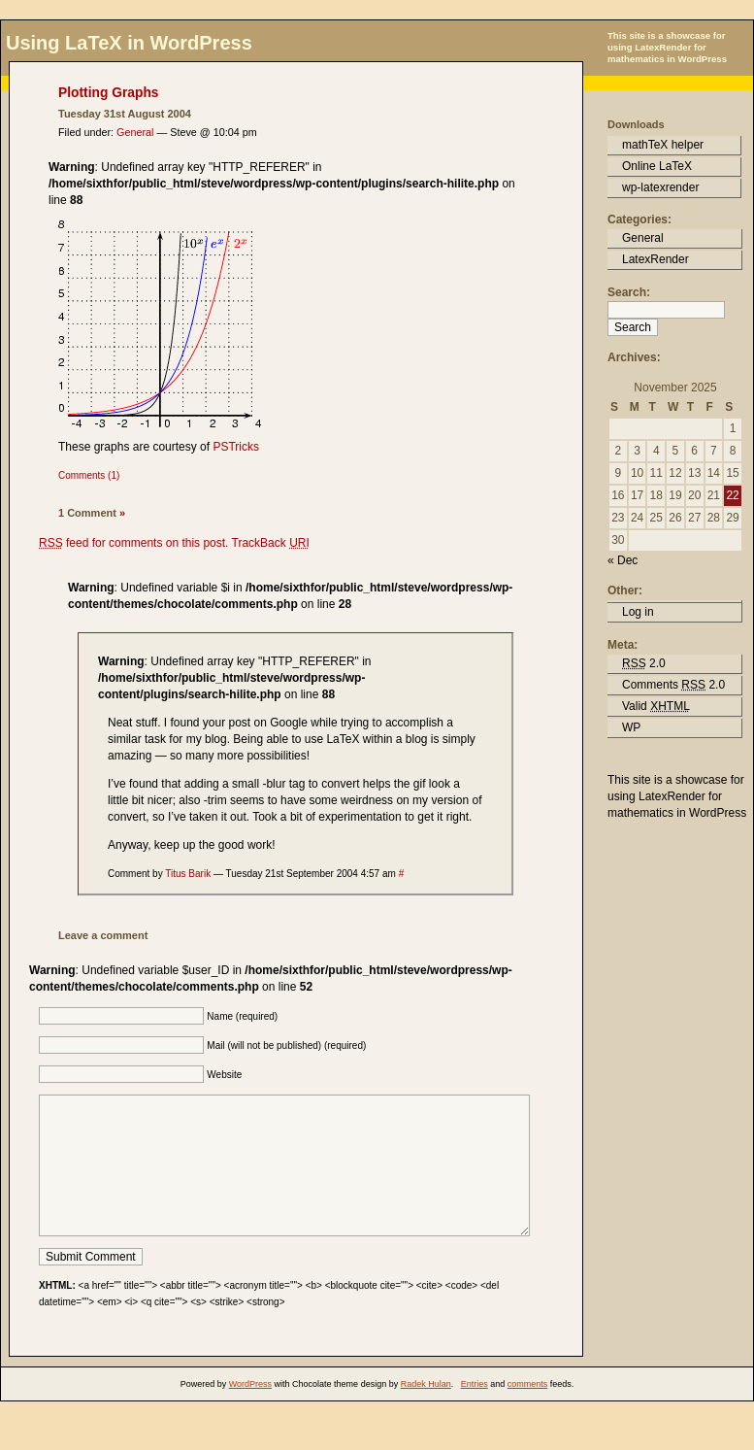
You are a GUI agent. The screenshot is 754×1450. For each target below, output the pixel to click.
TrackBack (271, 543)
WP (631, 727)
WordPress (250, 1413)
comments (528, 1413)
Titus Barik (188, 873)
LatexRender (655, 259)
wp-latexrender (660, 187)
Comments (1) (88, 475)
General (134, 132)
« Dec (622, 560)
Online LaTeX (657, 166)
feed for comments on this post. (133, 543)
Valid (656, 706)
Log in (638, 612)
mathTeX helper (663, 145)
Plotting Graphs (108, 92)
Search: (628, 292)
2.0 (644, 663)
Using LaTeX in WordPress (129, 42)
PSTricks (236, 447)
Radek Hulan (426, 1413)
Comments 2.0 (673, 684)
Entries (474, 1413)
